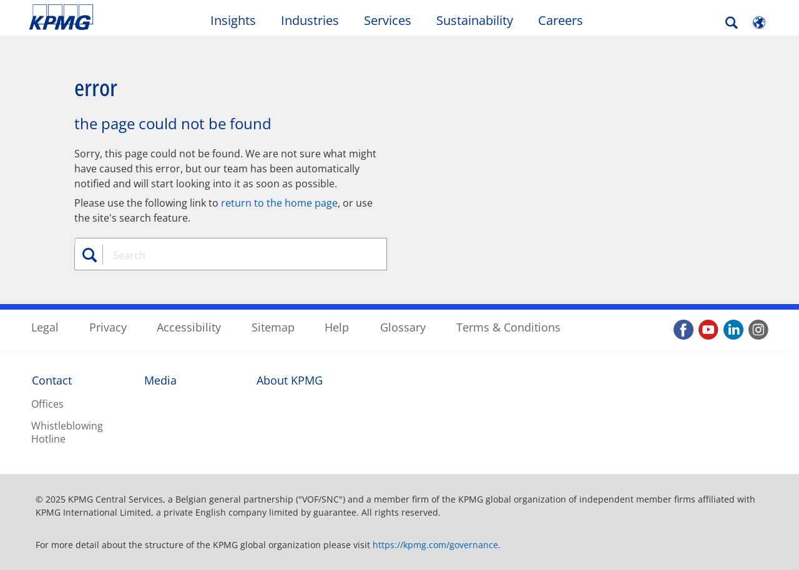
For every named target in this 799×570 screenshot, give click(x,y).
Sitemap (273, 327)
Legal (45, 327)
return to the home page (279, 203)
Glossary (403, 327)
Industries (310, 20)
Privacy (108, 327)
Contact (52, 380)
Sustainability (474, 20)
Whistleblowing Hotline (67, 432)
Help (337, 327)
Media (160, 380)
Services (387, 20)
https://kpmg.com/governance (435, 545)
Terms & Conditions (508, 327)
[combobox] (235, 255)
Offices (47, 404)
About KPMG (290, 380)
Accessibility (189, 327)
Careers (560, 20)
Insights (233, 20)
